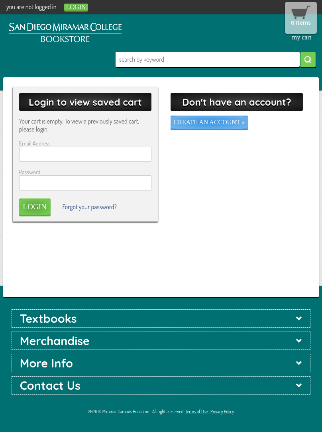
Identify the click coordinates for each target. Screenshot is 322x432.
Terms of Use (196, 411)
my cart (301, 37)
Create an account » (209, 122)
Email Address (35, 143)
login (76, 7)
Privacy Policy (222, 411)
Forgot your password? (90, 207)
